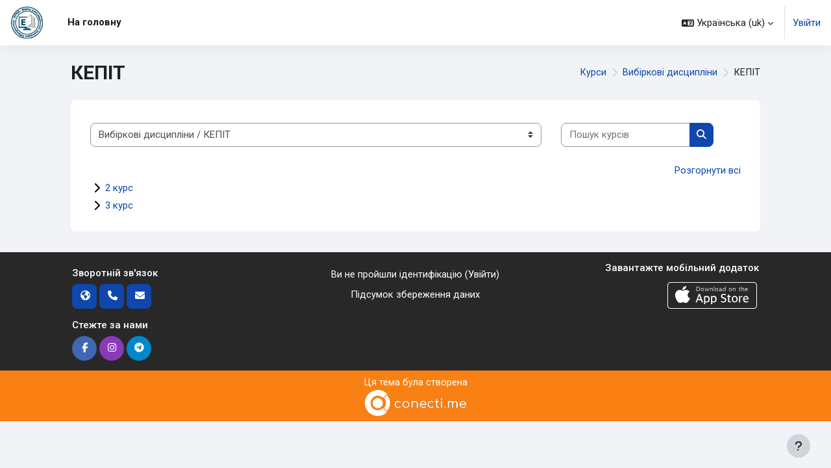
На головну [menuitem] (94, 22)
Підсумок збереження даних (415, 294)
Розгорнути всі (708, 170)
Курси (591, 73)
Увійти (807, 23)
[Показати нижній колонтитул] (798, 446)
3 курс (119, 205)
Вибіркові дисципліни (669, 73)
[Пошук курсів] (625, 135)
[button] (727, 23)
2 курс (119, 188)
